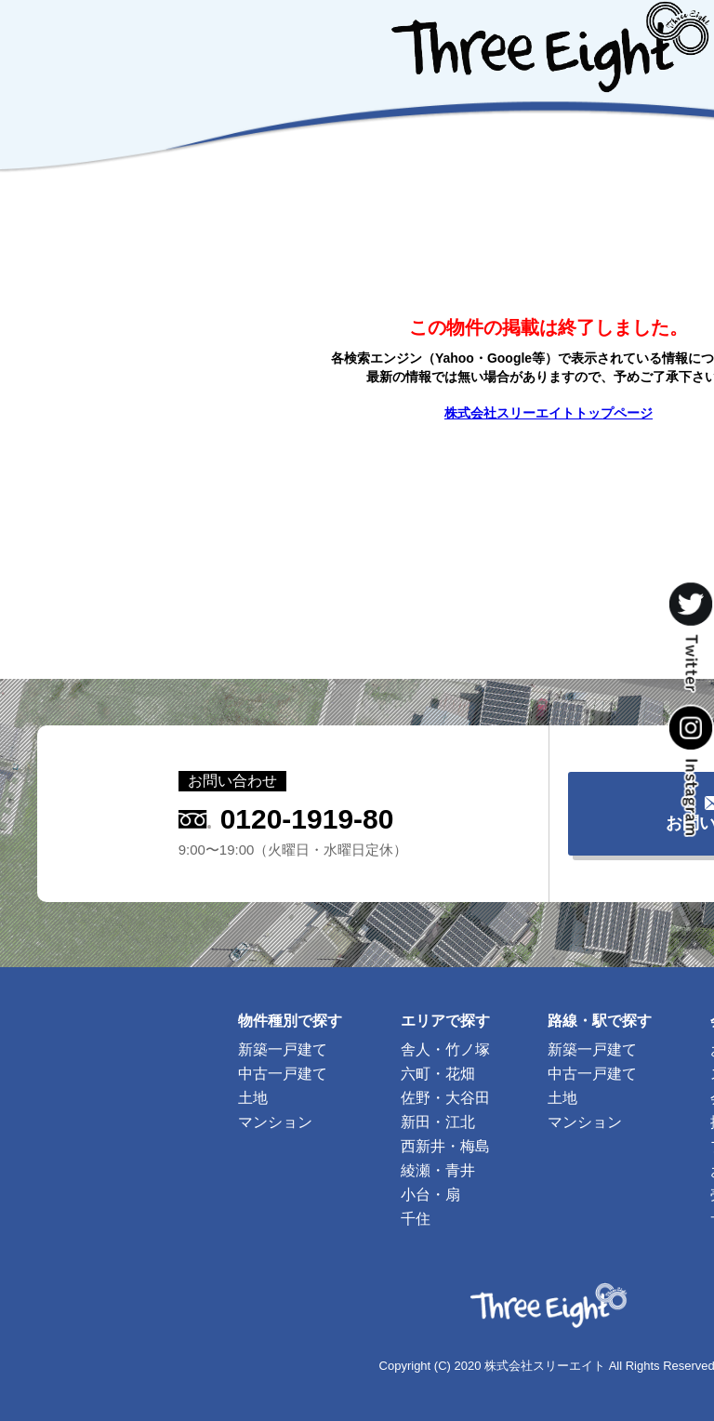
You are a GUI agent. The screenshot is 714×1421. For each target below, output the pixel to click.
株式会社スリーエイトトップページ (548, 412)
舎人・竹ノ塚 (445, 1049)
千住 (415, 1219)
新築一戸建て (282, 1049)
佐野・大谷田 (445, 1098)
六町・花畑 (438, 1074)
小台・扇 (430, 1194)
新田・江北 (438, 1122)
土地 (253, 1098)
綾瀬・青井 (438, 1170)
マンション (275, 1122)
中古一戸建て (282, 1074)
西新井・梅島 (445, 1146)
